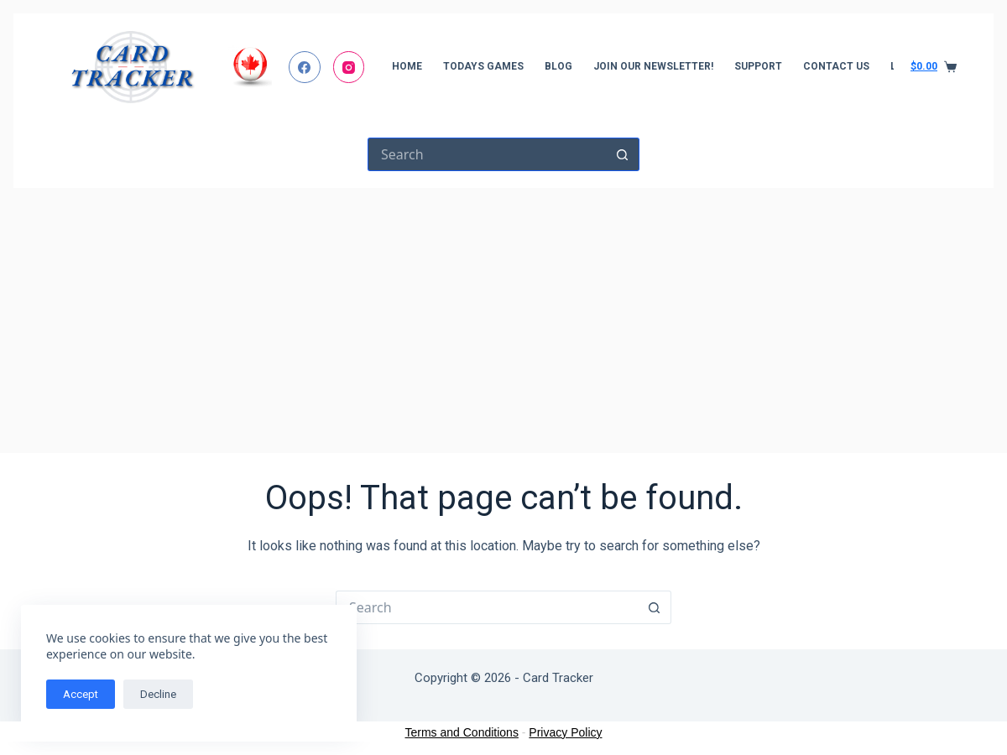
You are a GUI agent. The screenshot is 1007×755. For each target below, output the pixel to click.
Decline (158, 694)
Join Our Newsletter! (653, 66)
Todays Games (483, 66)
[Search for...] (487, 154)
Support (758, 66)
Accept (80, 694)
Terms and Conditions (462, 732)
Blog (558, 66)
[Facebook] (305, 67)
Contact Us (836, 66)
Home (407, 66)
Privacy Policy (565, 732)
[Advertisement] (503, 313)
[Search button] (622, 154)
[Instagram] (349, 67)
